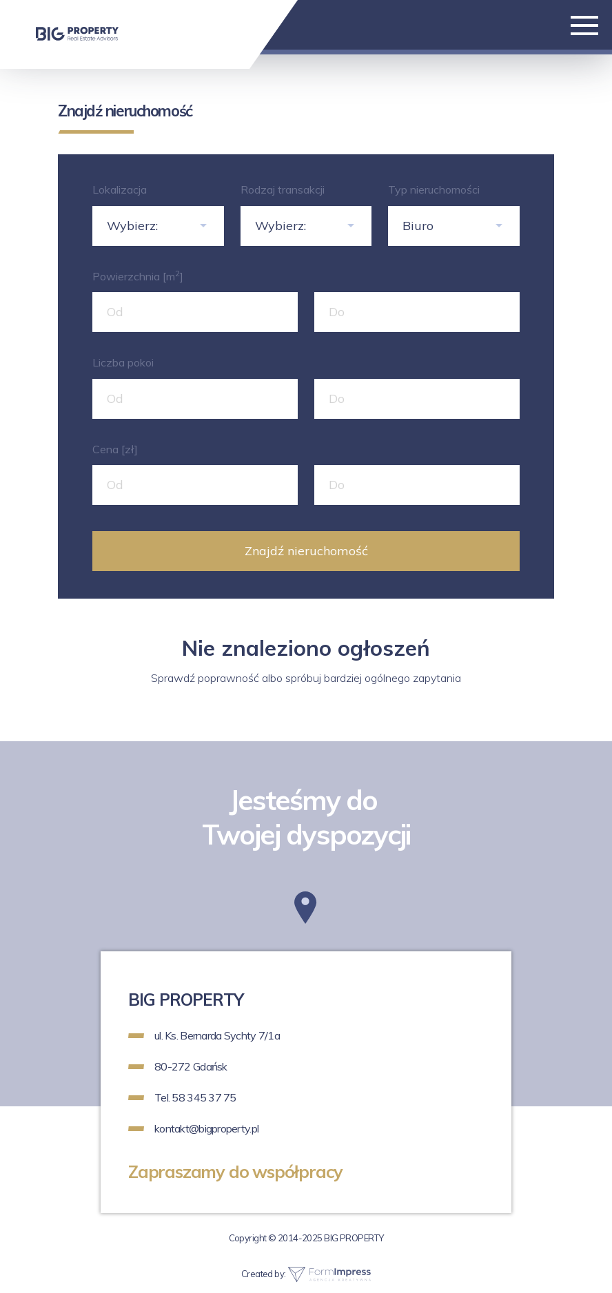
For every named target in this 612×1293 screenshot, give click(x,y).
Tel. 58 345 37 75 (195, 1097)
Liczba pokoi (123, 362)
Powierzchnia (137, 276)
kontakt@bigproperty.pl (206, 1128)
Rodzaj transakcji (283, 189)
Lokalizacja (119, 189)
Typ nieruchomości (434, 189)
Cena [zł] (115, 449)
